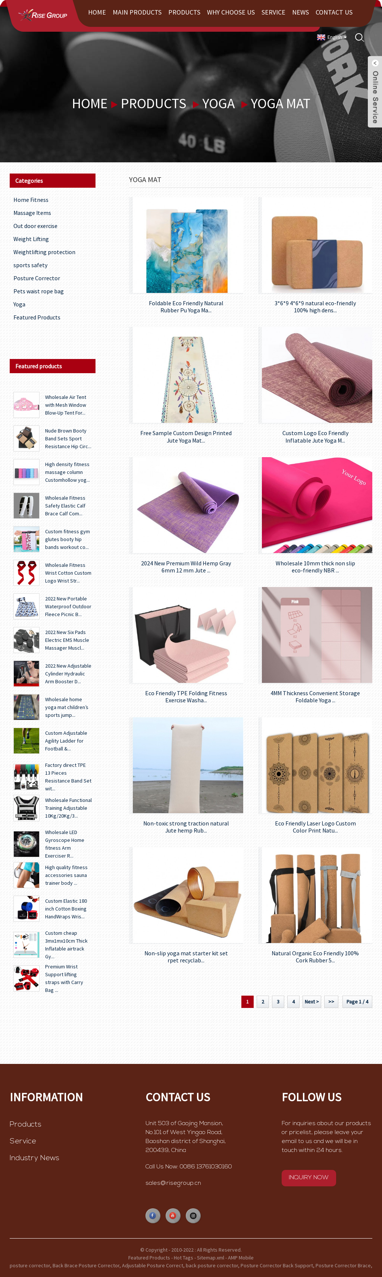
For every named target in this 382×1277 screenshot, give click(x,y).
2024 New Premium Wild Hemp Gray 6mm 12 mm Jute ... (186, 567)
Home (97, 12)
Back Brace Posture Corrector (86, 1265)
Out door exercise (35, 226)
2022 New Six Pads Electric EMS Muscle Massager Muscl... (67, 640)
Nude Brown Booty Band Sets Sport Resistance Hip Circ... (68, 438)
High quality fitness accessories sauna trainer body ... (66, 875)
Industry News (34, 1158)
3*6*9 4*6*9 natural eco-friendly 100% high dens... (315, 307)
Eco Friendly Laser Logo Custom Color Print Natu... (315, 827)
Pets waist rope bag (38, 291)
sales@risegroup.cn (173, 1183)
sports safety (30, 265)
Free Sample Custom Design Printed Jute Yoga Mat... (186, 437)
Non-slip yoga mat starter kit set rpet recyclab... (186, 957)
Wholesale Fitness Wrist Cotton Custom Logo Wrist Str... (68, 573)
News (300, 12)
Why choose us (231, 12)
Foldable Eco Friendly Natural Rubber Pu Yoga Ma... (186, 307)
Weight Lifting (31, 239)
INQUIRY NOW (309, 1178)
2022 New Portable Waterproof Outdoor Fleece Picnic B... (68, 606)
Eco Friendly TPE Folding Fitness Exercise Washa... (186, 697)
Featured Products (36, 317)
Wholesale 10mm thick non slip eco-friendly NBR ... (315, 567)
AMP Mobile (241, 1257)
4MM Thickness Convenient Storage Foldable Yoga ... (315, 697)
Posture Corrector (36, 278)
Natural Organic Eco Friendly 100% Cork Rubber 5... (315, 957)
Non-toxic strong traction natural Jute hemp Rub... (186, 827)
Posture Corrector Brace (343, 1265)
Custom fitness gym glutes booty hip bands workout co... (67, 539)
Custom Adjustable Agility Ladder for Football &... (66, 741)
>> (331, 1001)
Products (184, 12)
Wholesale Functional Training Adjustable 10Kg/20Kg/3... (68, 808)
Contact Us (334, 12)
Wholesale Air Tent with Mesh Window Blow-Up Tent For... (65, 405)
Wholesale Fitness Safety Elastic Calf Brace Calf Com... (65, 505)
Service (273, 12)
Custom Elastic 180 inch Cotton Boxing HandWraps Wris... (66, 908)
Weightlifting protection (44, 252)
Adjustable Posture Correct (152, 1265)
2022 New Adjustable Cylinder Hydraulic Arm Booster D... (68, 673)
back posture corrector (212, 1265)
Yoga (219, 103)
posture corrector (30, 1265)
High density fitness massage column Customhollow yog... (67, 472)
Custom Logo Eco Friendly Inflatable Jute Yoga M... (315, 437)
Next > (312, 1001)
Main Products (137, 12)
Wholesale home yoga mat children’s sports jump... (66, 707)
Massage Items (32, 212)
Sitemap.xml (210, 1257)
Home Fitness (30, 199)
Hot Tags (183, 1257)
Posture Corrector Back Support (277, 1265)
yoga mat (280, 103)
